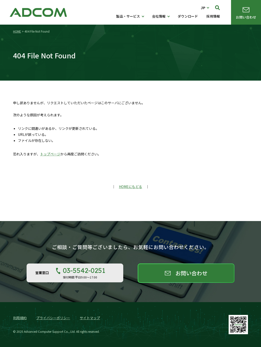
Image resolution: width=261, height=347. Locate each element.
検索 (217, 7)
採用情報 (213, 16)
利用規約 (20, 317)
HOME (17, 31)
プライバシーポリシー (53, 317)
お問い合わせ (246, 17)
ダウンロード (188, 16)
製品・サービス (128, 16)
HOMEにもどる (130, 186)
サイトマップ (90, 317)
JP (203, 8)
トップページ (50, 154)
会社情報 (159, 16)
